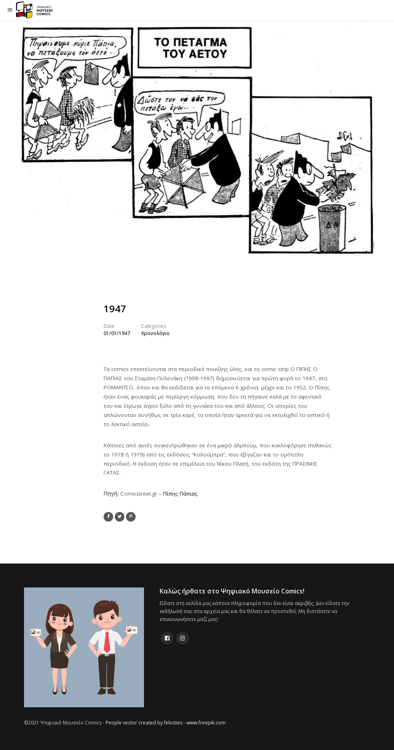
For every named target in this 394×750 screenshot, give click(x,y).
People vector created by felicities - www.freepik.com (166, 722)
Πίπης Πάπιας (180, 493)
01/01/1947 (117, 333)
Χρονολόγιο (155, 333)
